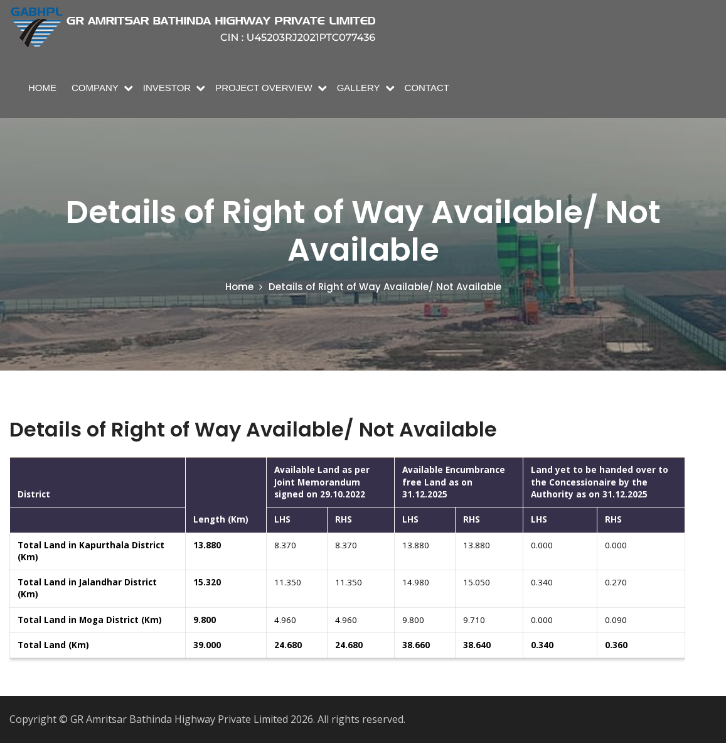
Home (42, 87)
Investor (167, 87)
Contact (427, 87)
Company (95, 87)
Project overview (263, 87)
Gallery (358, 87)
